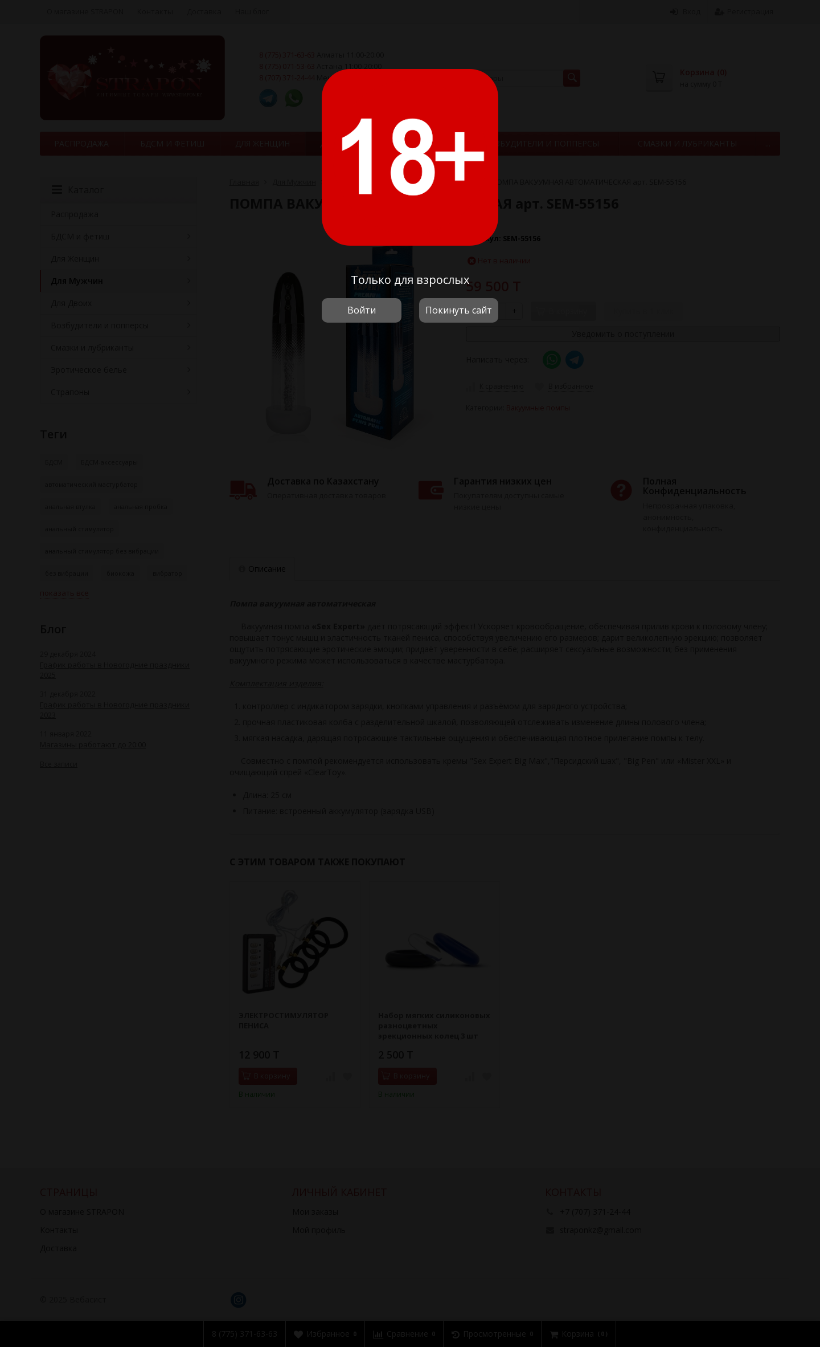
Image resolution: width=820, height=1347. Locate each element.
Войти (361, 310)
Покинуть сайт (458, 310)
